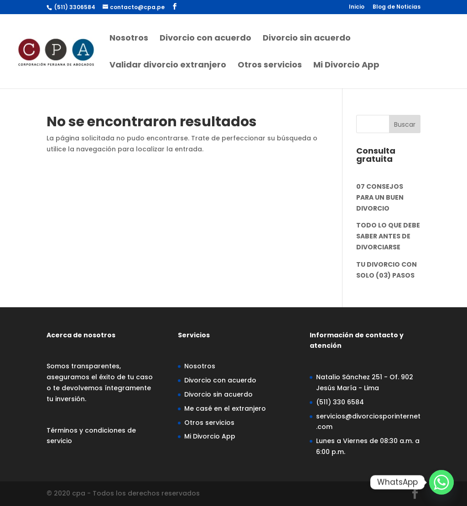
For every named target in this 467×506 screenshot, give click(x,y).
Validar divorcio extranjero (167, 66)
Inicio (356, 7)
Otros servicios (270, 66)
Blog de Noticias (396, 7)
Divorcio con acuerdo (205, 39)
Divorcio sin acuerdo (307, 39)
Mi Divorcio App (346, 66)
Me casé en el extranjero (225, 408)
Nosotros (128, 39)
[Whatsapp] (441, 482)
